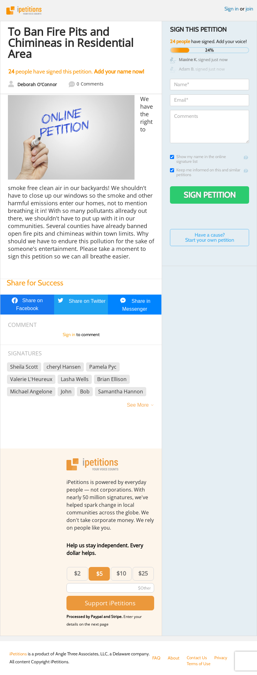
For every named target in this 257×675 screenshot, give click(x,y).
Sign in (231, 9)
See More (138, 405)
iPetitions (128, 10)
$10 (121, 573)
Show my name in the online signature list (198, 159)
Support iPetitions (110, 603)
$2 (77, 573)
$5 (99, 573)
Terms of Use (164, 664)
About (173, 658)
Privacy (222, 658)
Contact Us (197, 658)
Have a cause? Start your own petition (209, 237)
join (249, 9)
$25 (143, 573)
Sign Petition (210, 195)
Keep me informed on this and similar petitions (205, 172)
